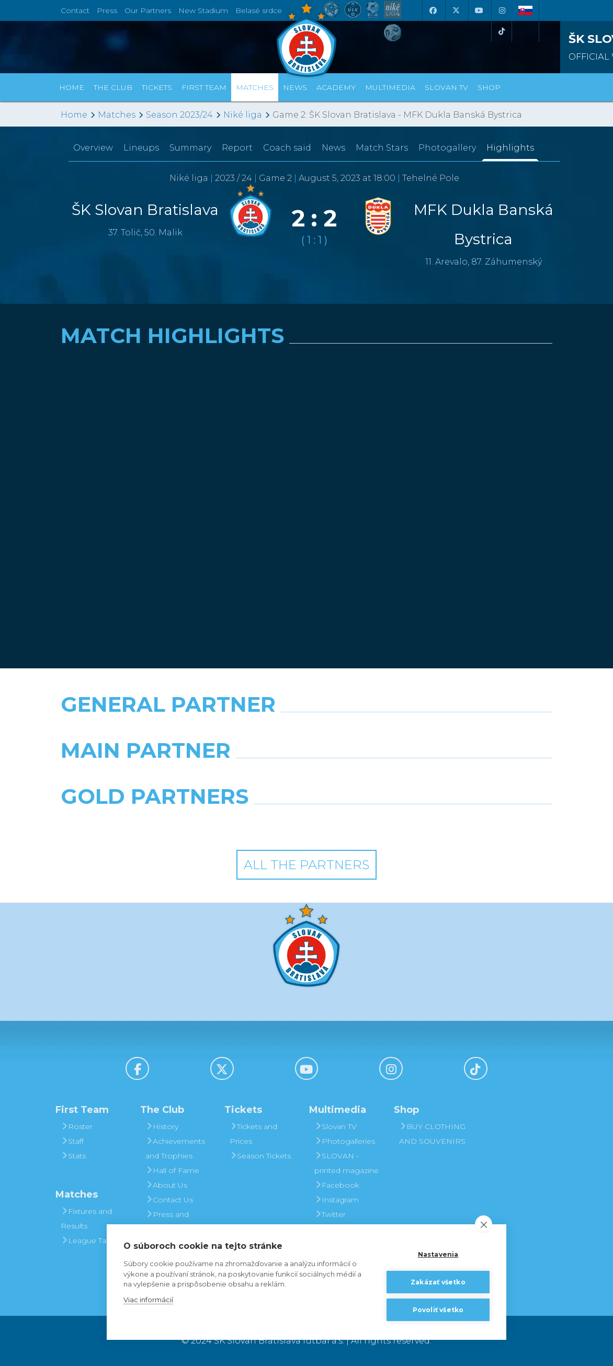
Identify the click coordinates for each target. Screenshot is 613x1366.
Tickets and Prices (253, 1134)
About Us (166, 1185)
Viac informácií (148, 1299)
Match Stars (382, 148)
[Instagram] (501, 10)
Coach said (287, 148)
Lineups (141, 148)
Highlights (510, 148)
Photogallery (447, 148)
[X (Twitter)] (455, 10)
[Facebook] (432, 10)
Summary (190, 148)
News (295, 87)
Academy (336, 87)
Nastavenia (438, 1254)
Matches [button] (255, 87)
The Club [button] (113, 87)
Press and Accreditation (169, 1222)
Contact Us (169, 1199)
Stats (73, 1155)
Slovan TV (446, 87)
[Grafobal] (222, 777)
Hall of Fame (172, 1170)
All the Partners (306, 864)
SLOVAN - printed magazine (346, 1163)
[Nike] (306, 731)
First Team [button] (203, 87)
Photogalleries (344, 1141)
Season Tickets (260, 1155)
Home (74, 115)
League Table (89, 1240)
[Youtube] (478, 10)
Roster (77, 1126)
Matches (116, 115)
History (161, 1126)
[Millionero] (391, 777)
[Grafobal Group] (370, 823)
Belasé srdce (258, 10)
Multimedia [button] (390, 87)
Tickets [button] (157, 87)
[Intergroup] (243, 823)
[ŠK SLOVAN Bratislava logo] (306, 39)
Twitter (330, 1214)
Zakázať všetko (438, 1282)
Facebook (336, 1185)
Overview (93, 148)
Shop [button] (489, 87)
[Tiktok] (501, 31)
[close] (483, 1224)
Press (107, 10)
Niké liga (242, 115)
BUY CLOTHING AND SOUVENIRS (432, 1134)
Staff (72, 1141)
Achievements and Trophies (175, 1148)
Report (237, 148)
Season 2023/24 (179, 115)
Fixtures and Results (86, 1218)
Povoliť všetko (438, 1310)
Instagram (336, 1199)
